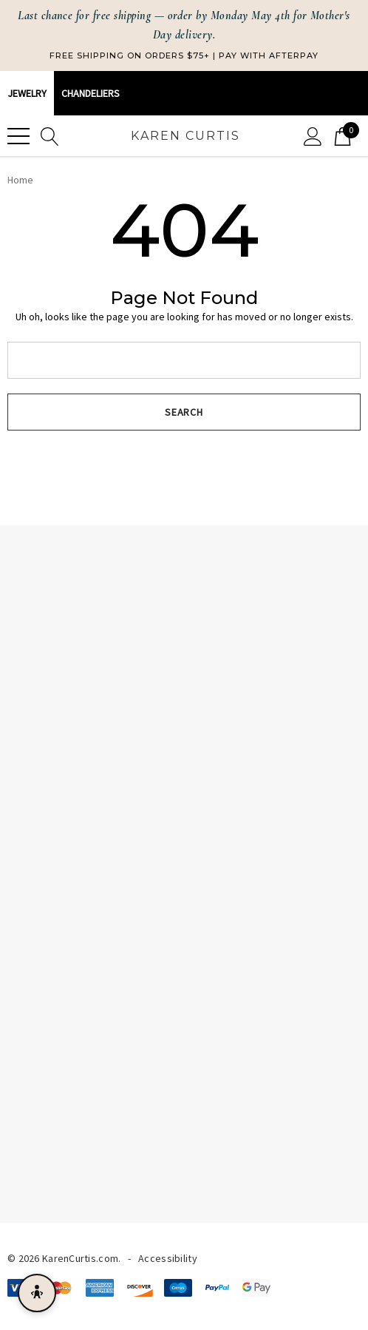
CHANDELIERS (90, 93)
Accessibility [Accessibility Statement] (167, 1258)
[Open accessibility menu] (37, 1293)
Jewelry (27, 93)
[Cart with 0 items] (342, 136)
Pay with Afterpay (268, 55)
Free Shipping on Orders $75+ (130, 55)
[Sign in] (313, 136)
